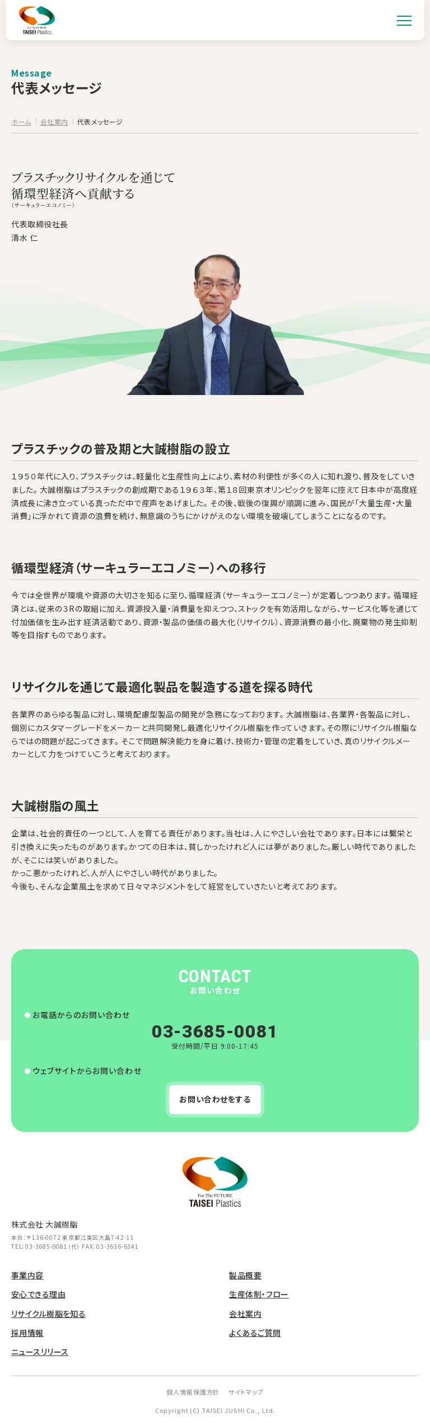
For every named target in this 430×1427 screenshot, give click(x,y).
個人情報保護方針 (192, 1391)
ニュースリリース (39, 1351)
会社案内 (245, 1313)
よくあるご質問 (255, 1332)
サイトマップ (245, 1391)
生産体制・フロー (258, 1294)
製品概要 (245, 1275)
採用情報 (27, 1332)
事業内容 (27, 1275)
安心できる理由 (38, 1294)
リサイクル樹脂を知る (48, 1313)
